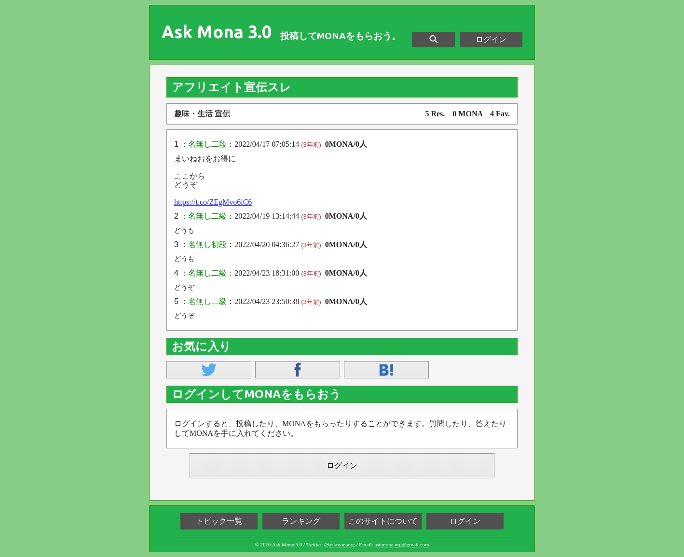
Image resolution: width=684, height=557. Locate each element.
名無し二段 (207, 144)
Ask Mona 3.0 (217, 32)
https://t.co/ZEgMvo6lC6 (213, 202)
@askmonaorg (339, 544)
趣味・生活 (193, 114)
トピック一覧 (219, 521)
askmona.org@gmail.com (401, 544)
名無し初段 (207, 244)
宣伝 (222, 114)
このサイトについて (383, 521)
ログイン (491, 39)
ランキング (301, 521)
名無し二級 (207, 216)
